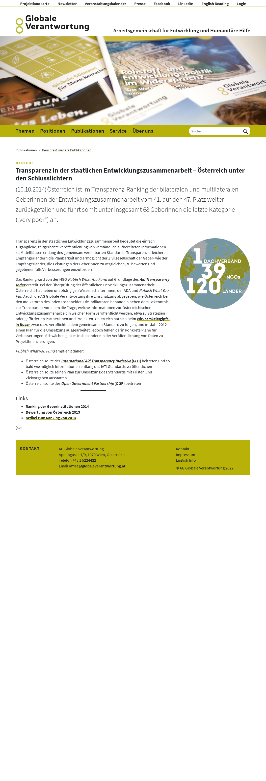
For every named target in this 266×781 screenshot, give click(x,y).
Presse (140, 3)
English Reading (215, 3)
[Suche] (215, 131)
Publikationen (87, 131)
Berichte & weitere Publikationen (66, 150)
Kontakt (182, 448)
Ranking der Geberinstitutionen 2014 (57, 406)
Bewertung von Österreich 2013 (53, 412)
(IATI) (101, 360)
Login (241, 3)
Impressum (185, 454)
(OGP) (93, 383)
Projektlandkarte (34, 3)
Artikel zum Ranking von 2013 (51, 417)
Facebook (162, 3)
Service (118, 131)
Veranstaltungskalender (105, 3)
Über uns (142, 131)
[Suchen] (245, 131)
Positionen (52, 131)
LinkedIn (185, 3)
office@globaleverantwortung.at (97, 465)
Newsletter (67, 3)
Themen (25, 131)
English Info (186, 460)
